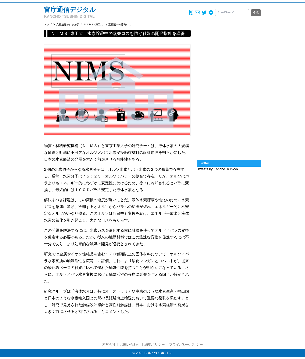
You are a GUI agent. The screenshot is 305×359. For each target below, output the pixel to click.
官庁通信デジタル (70, 9)
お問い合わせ (130, 344)
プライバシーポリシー (186, 344)
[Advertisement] (229, 93)
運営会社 (109, 344)
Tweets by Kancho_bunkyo (217, 169)
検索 (255, 12)
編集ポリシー (154, 344)
